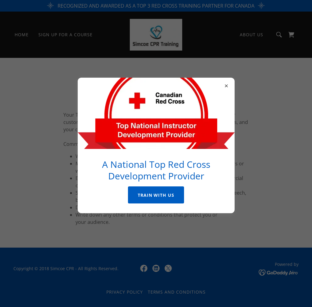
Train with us (156, 195)
